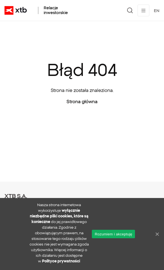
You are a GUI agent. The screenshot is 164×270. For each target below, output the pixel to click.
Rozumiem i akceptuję (113, 234)
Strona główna (82, 101)
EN (156, 10)
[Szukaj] (130, 10)
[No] (157, 234)
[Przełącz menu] (143, 10)
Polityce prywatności (61, 261)
